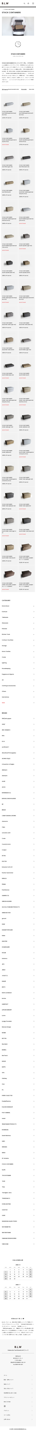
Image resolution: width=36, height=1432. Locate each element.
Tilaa (3, 1187)
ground (4, 918)
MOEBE (4, 1033)
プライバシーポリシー (9, 1397)
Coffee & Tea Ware (7, 640)
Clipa (3, 827)
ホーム (5, 1375)
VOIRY (3, 1215)
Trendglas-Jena (6, 1192)
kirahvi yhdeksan (7, 993)
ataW (3, 781)
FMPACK (4, 878)
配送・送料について (8, 1379)
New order (31, 89)
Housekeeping (6, 668)
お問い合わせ (7, 1419)
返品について (7, 1384)
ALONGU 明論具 (6, 758)
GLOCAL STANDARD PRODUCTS (11, 907)
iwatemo (4, 958)
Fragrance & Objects (8, 674)
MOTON (4, 1038)
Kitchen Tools (6, 634)
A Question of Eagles (8, 764)
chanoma (5, 821)
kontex (4, 998)
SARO (3, 1141)
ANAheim (4, 770)
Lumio (3, 1015)
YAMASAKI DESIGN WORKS (9, 1238)
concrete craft (6, 833)
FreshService (5, 890)
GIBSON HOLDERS (7, 901)
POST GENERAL (6, 1112)
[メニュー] (33, 3)
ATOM (8, 1401)
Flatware (4, 628)
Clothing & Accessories (9, 685)
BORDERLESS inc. (6, 793)
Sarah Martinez (6, 1135)
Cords (3, 838)
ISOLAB (4, 953)
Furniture (4, 611)
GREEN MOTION (6, 912)
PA (2, 1090)
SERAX (3, 1152)
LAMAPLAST (5, 1004)
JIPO (3, 964)
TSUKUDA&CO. (6, 1198)
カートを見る (7, 1415)
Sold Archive (5, 697)
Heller (3, 935)
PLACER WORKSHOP (7, 1107)
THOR (3, 1181)
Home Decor (5, 606)
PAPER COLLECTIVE (7, 1095)
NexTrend (4, 1055)
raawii (3, 1118)
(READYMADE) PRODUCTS (9, 1124)
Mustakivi (4, 1044)
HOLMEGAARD (6, 947)
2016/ (3, 724)
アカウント (6, 1410)
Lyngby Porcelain (7, 1021)
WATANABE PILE (6, 1227)
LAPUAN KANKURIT (7, 1010)
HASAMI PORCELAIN (7, 930)
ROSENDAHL (5, 1130)
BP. (3, 804)
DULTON (4, 861)
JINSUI (3, 970)
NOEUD (4, 1061)
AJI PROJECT (5, 747)
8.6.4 (3, 741)
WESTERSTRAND (6, 1232)
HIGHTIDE (4, 941)
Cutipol (4, 850)
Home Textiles (6, 651)
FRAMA (4, 884)
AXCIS (3, 787)
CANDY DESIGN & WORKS (9, 815)
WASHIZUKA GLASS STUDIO (9, 1221)
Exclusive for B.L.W (7, 867)
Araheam (4, 775)
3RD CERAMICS (6, 730)
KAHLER (4, 981)
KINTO (3, 987)
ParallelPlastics (6, 1101)
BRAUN (4, 810)
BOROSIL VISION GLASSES (9, 798)
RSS (5, 1401)
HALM (3, 924)
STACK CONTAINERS (9, 9)
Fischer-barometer (7, 873)
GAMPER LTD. (5, 895)
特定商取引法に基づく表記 (10, 1393)
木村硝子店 (5, 975)
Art (3, 680)
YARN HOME (5, 1244)
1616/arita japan (6, 718)
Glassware (5, 623)
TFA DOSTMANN (6, 1175)
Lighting (4, 663)
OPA (3, 1072)
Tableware (5, 617)
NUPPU (4, 1067)
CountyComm (6, 844)
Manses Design (6, 1027)
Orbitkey (4, 1078)
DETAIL (4, 855)
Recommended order (13, 89)
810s (3, 735)
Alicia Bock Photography (9, 753)
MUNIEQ (4, 1050)
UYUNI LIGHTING (6, 1204)
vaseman (5, 1210)
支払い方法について (8, 1388)
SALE (3, 703)
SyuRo (3, 1170)
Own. (3, 1084)
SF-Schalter (5, 1158)
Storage (4, 645)
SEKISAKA (4, 1147)
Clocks (4, 657)
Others (4, 691)
